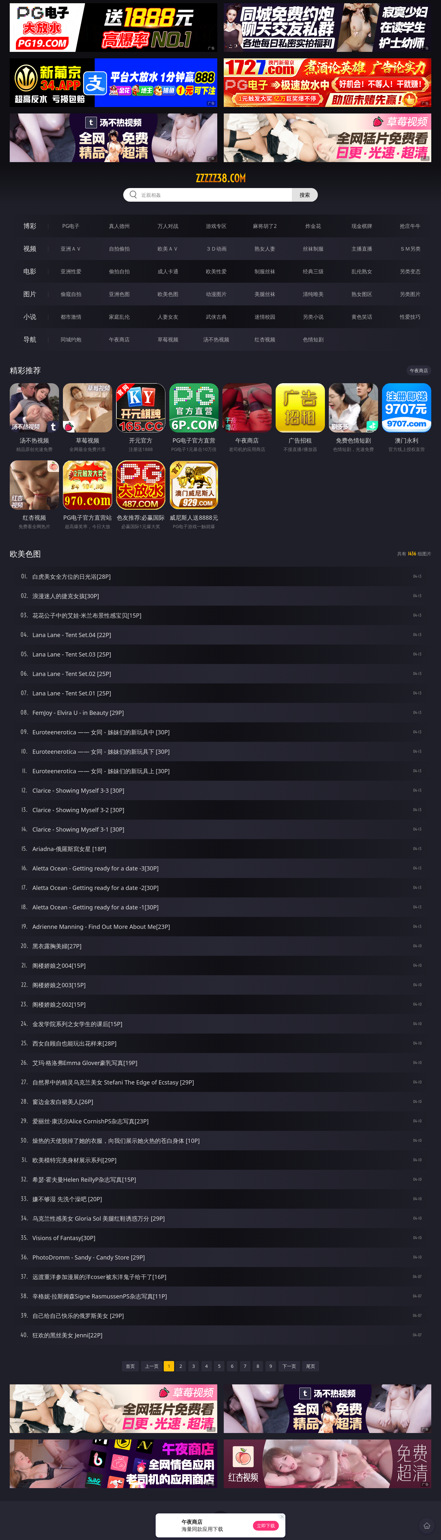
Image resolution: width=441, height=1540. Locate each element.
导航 (29, 339)
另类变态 (410, 271)
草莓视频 (168, 339)
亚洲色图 (119, 294)
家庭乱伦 (119, 316)
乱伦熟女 (362, 271)
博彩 (29, 225)
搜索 (305, 194)
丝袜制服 (313, 248)
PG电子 (70, 226)
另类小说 (313, 316)
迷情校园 (265, 316)
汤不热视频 (216, 339)
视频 (29, 248)
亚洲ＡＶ (71, 248)
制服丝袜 (265, 271)
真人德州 (119, 226)
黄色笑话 (362, 316)
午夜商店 (119, 339)
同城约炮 (71, 339)
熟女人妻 (265, 248)
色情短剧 (313, 339)
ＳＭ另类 (410, 248)
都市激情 (71, 316)
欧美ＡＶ (168, 248)
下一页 (289, 1366)
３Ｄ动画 (216, 248)
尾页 (310, 1366)
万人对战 (168, 226)
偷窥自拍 (71, 294)
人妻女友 (168, 316)
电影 (29, 271)
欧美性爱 (216, 271)
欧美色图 (168, 294)
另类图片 (410, 294)
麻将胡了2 (265, 226)
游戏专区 (216, 226)
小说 (29, 316)
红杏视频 (265, 339)
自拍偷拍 (119, 248)
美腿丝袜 (265, 294)
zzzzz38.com (221, 178)
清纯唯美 (313, 294)
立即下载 (266, 1525)
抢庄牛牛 (410, 226)
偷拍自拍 (119, 271)
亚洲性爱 (71, 271)
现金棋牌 (362, 226)
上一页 (152, 1366)
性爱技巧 (410, 316)
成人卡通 (168, 271)
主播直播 (362, 248)
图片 (29, 294)
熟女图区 (362, 294)
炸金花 (313, 226)
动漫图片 (216, 294)
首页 (130, 1366)
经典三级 (313, 271)
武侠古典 (216, 316)
